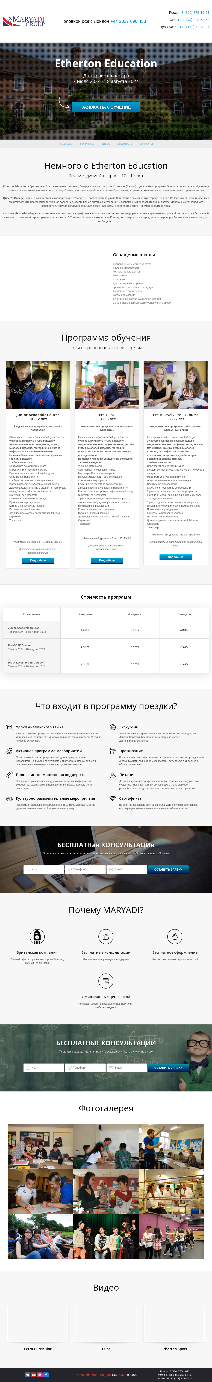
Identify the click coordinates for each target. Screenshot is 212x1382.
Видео (105, 143)
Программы (86, 143)
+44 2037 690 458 (128, 21)
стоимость (124, 143)
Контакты (146, 143)
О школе (66, 143)
